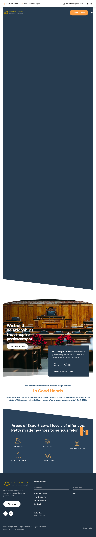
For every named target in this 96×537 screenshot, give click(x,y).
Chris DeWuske (18, 529)
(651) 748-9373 (39, 515)
